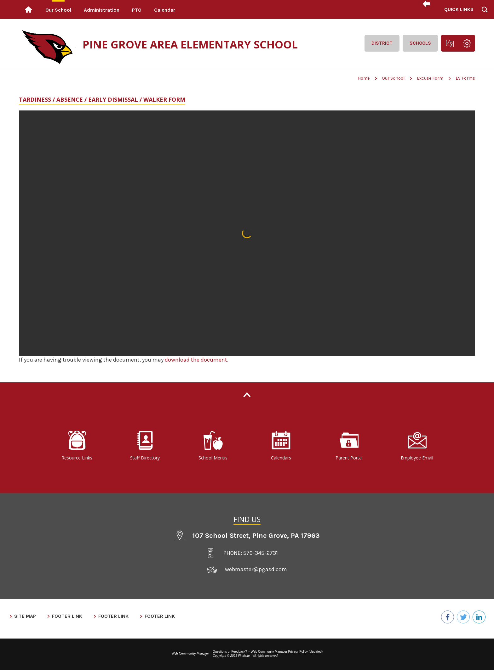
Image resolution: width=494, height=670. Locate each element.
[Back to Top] (247, 395)
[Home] (28, 9)
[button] (458, 9)
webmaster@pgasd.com (256, 569)
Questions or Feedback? (230, 647)
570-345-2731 (260, 552)
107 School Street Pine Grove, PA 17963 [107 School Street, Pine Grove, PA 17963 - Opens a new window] (256, 536)
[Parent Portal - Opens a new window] (349, 446)
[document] (247, 233)
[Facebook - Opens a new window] (442, 616)
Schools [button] (420, 43)
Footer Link (67, 616)
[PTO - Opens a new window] (136, 9)
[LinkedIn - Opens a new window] (478, 616)
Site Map (25, 616)
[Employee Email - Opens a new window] (417, 446)
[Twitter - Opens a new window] (460, 616)
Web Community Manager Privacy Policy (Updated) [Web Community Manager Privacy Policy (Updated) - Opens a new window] (287, 647)
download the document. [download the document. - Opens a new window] (196, 359)
